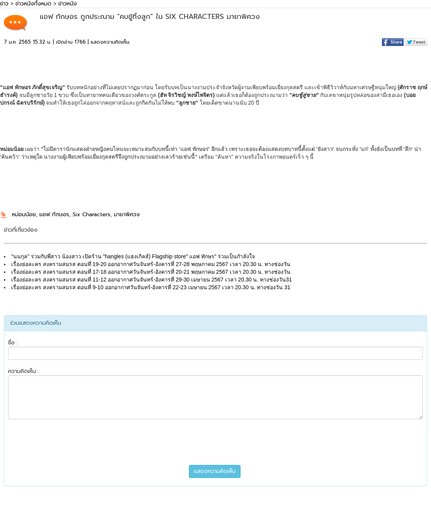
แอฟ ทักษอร (54, 214)
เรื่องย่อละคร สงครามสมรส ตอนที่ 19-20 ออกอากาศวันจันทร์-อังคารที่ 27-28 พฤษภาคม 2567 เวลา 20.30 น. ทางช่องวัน (150, 264)
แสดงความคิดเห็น (110, 42)
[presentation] (215, 442)
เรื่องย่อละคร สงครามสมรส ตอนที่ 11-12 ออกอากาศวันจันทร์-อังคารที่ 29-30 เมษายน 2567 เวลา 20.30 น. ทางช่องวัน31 (151, 279)
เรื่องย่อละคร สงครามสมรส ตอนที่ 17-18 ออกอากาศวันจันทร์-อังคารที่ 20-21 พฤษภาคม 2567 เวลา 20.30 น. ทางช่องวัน (150, 272)
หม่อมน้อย (24, 214)
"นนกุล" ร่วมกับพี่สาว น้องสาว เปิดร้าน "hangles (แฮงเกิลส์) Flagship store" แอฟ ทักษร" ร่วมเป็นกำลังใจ (133, 256)
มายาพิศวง (127, 214)
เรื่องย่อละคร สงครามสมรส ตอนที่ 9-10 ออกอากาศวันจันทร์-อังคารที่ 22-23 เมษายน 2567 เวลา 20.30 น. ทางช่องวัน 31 (150, 287)
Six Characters (91, 214)
